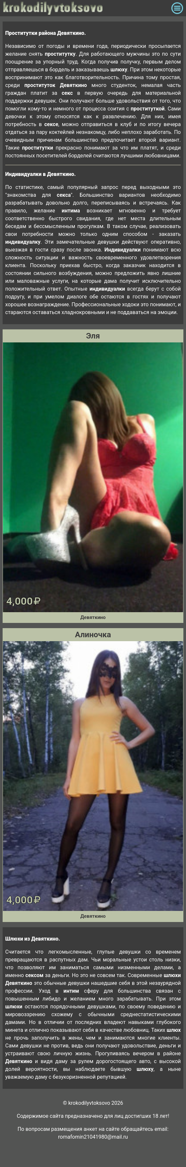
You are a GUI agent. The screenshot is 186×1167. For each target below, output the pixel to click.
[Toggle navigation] (177, 8)
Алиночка (93, 634)
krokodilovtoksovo (85, 8)
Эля (93, 335)
